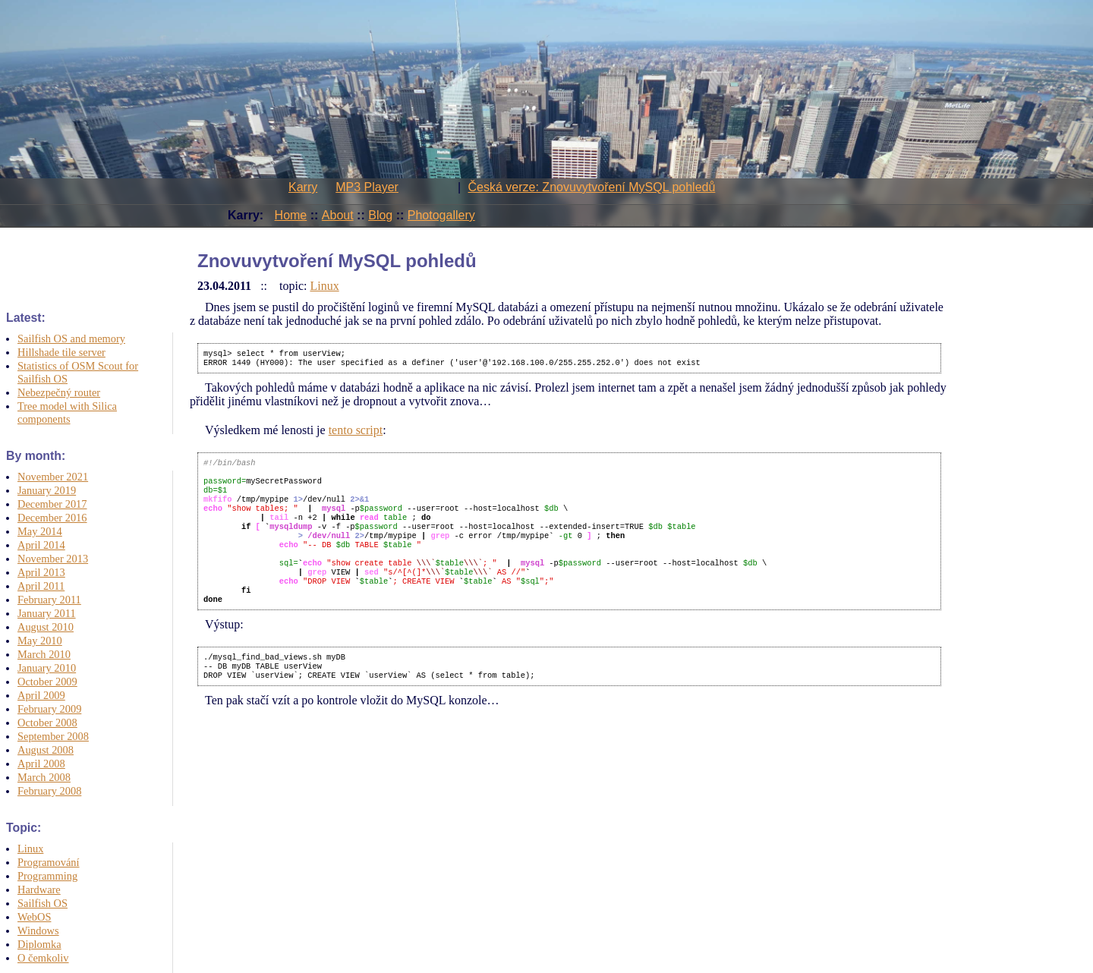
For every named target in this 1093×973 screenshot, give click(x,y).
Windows (38, 930)
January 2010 (46, 668)
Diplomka (39, 944)
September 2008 (53, 736)
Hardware (39, 889)
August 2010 (45, 627)
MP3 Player (366, 187)
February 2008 (49, 791)
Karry (302, 187)
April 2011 (41, 586)
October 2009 (47, 681)
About (338, 215)
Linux (30, 848)
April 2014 (41, 545)
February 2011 (49, 600)
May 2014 (39, 531)
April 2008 (41, 763)
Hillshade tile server (61, 352)
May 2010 (39, 640)
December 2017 (52, 504)
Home (291, 215)
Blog (380, 215)
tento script (356, 433)
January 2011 (46, 613)
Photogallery (441, 215)
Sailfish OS (42, 903)
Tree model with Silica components (67, 412)
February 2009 (49, 709)
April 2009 (41, 695)
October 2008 (47, 722)
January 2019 (46, 490)
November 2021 (52, 477)
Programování (48, 862)
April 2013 (41, 572)
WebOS (34, 917)
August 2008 (45, 750)
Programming (47, 876)
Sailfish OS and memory (71, 338)
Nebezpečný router (58, 392)
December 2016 (52, 518)
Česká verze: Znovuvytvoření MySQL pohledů (592, 187)
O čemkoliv (43, 958)
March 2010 (44, 654)
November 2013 (52, 559)
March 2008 (44, 777)
